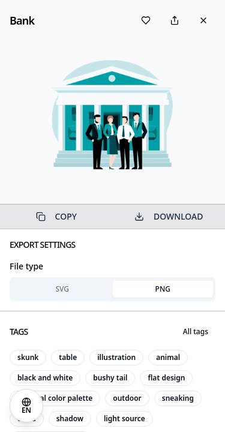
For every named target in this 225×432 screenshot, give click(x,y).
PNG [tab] (162, 289)
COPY (56, 216)
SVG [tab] (62, 289)
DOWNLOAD (168, 216)
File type (26, 266)
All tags (195, 331)
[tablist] (112, 289)
